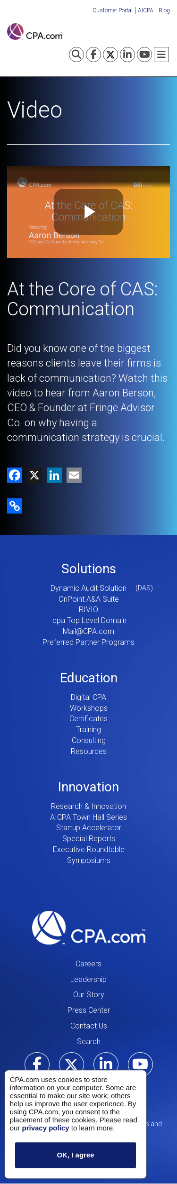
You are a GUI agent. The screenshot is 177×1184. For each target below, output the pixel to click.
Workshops (89, 708)
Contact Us (88, 1025)
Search (89, 1041)
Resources (89, 751)
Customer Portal (113, 10)
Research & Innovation (88, 806)
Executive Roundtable (89, 849)
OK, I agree (75, 1155)
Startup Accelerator (88, 827)
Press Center (88, 1010)
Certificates (88, 718)
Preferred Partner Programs (88, 642)
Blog (164, 10)
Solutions (88, 569)
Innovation (88, 787)
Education (89, 678)
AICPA (145, 10)
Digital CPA (88, 697)
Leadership (88, 979)
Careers (88, 963)
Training (88, 729)
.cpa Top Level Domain (88, 620)
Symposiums (88, 860)
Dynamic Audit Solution (88, 588)
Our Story (88, 994)
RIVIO (88, 609)
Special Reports (88, 838)
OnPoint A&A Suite (89, 599)
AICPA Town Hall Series (88, 817)
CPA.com (88, 928)
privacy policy (45, 1128)
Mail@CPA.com (88, 631)
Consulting (89, 740)
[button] (14, 505)
